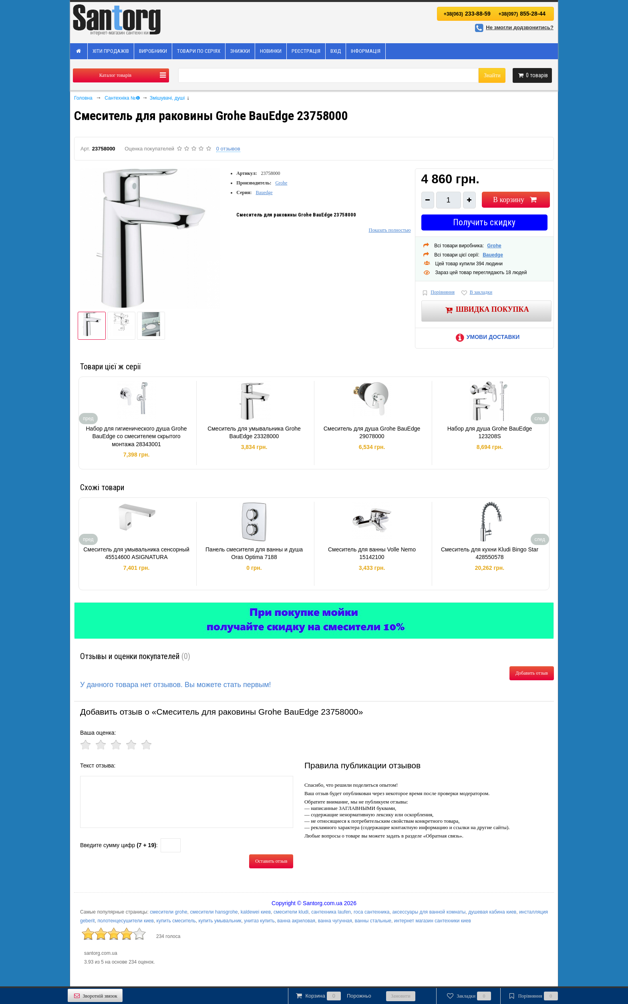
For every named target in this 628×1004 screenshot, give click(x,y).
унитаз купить (259, 921)
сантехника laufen (331, 912)
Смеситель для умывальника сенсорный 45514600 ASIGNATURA (136, 553)
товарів (532, 75)
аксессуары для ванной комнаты (428, 912)
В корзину (515, 200)
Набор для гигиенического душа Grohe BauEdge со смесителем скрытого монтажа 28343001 (136, 436)
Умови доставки (486, 337)
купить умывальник (219, 921)
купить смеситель (176, 921)
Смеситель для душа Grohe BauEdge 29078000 (372, 432)
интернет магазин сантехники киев (432, 921)
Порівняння (438, 293)
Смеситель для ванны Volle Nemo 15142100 (372, 553)
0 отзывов (228, 149)
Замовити (401, 996)
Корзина (332, 996)
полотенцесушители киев (125, 921)
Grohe (281, 183)
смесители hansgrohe (214, 912)
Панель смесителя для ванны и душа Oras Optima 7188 (254, 553)
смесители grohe (168, 912)
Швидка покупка (486, 310)
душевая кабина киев (492, 912)
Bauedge (264, 192)
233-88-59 (467, 13)
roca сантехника (372, 912)
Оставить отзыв (271, 861)
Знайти (492, 75)
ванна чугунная (335, 921)
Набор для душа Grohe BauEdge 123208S (489, 432)
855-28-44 (522, 13)
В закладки (476, 293)
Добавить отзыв (531, 673)
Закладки (468, 996)
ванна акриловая (296, 921)
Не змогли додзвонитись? (513, 27)
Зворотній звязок (95, 996)
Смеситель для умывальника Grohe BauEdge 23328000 (254, 432)
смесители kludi (291, 912)
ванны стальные (373, 921)
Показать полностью (389, 230)
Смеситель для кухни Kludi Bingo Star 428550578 (489, 553)
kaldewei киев (256, 912)
